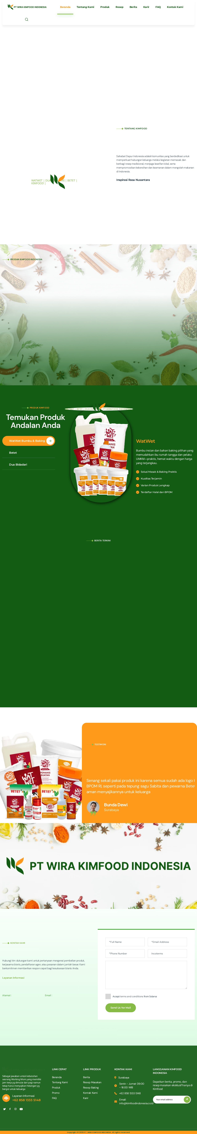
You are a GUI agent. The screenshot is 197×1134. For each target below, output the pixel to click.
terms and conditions (131, 996)
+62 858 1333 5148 (26, 1100)
